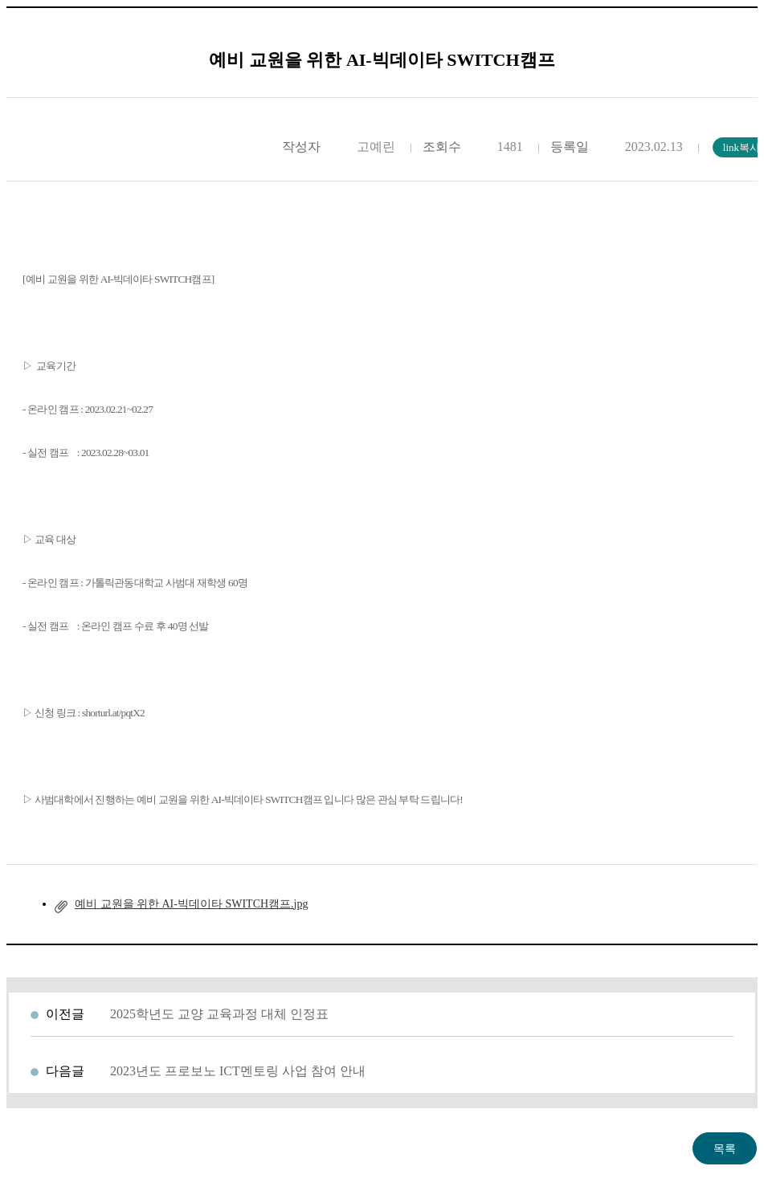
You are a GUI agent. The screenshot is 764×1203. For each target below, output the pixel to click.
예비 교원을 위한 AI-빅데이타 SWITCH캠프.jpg (191, 904)
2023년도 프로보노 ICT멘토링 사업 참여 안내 (238, 1071)
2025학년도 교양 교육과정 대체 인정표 (219, 1014)
